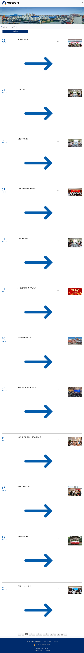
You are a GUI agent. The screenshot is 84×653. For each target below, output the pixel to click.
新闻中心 (8, 27)
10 (55, 634)
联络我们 (37, 650)
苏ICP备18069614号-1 (42, 648)
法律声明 (48, 650)
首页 (4, 27)
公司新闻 (14, 27)
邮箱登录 (42, 650)
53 (62, 634)
